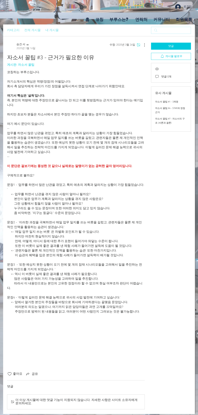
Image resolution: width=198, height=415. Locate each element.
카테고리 (13, 30)
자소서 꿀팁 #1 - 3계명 (166, 102)
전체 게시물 (32, 30)
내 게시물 (52, 30)
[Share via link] (31, 374)
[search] (171, 30)
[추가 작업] (142, 45)
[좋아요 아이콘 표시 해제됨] (9, 374)
